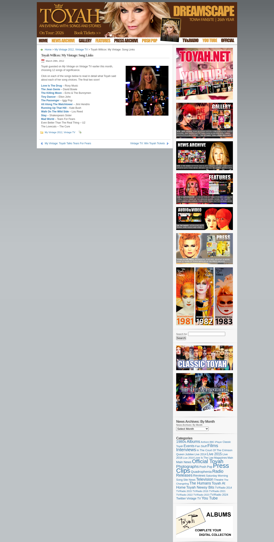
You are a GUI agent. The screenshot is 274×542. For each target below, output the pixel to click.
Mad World (47, 119)
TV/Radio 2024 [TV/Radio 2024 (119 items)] (219, 494)
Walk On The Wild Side (55, 111)
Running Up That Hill (54, 107)
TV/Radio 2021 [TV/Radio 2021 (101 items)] (217, 491)
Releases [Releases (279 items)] (184, 475)
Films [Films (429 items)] (212, 445)
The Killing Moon (51, 92)
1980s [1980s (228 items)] (181, 442)
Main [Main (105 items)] (230, 457)
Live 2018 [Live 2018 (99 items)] (188, 458)
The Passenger (50, 100)
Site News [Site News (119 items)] (189, 479)
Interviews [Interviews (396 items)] (186, 449)
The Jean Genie (50, 89)
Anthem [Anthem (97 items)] (205, 442)
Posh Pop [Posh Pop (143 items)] (206, 466)
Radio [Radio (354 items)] (217, 471)
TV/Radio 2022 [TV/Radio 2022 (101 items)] (184, 494)
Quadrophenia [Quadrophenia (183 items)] (201, 471)
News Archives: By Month (189, 425)
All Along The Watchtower (57, 104)
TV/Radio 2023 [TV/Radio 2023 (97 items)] (201, 494)
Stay (43, 115)
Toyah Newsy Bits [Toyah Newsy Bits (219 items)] (200, 487)
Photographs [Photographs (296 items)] (187, 466)
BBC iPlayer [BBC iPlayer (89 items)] (216, 442)
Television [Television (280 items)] (204, 479)
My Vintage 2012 (64, 49)
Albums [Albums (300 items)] (193, 441)
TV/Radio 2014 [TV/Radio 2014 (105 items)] (223, 487)
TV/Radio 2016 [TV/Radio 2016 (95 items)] (200, 491)
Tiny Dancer (48, 96)
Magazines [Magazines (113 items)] (220, 457)
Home (48, 49)
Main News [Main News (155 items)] (183, 462)
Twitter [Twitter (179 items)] (181, 498)
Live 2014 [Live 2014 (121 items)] (201, 454)
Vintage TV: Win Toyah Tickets (147, 143)
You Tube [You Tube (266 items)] (210, 498)
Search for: (182, 334)
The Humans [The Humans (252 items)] (200, 483)
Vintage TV (81, 49)
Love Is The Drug (51, 85)
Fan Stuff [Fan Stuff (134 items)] (201, 446)
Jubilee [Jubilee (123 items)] (189, 454)
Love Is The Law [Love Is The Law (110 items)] (203, 457)
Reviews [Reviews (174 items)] (199, 475)
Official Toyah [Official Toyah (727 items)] (207, 461)
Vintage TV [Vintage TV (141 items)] (193, 498)
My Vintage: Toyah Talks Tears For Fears (68, 143)
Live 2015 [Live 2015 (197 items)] (214, 454)
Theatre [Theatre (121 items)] (218, 479)
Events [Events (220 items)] (189, 446)
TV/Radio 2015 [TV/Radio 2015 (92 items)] (184, 491)
